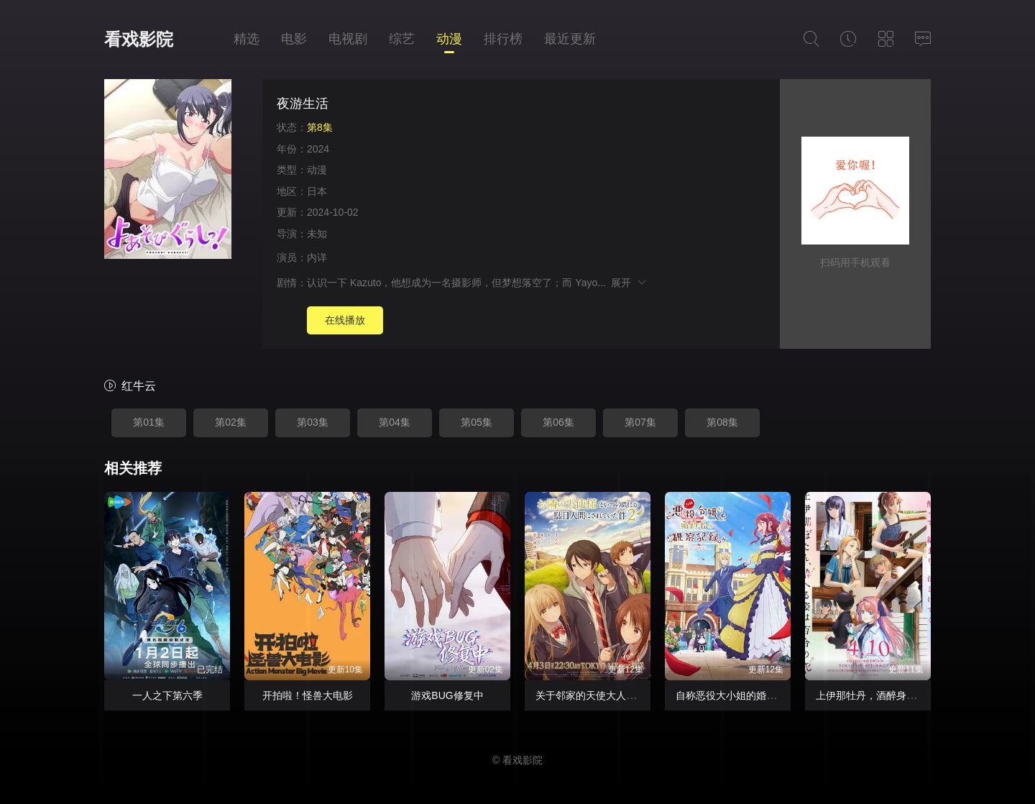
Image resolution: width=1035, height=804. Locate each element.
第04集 (394, 422)
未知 (317, 233)
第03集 (312, 422)
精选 (246, 39)
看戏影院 (138, 39)
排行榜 (503, 39)
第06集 (558, 422)
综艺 (402, 39)
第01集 (149, 422)
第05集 (476, 422)
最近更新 (570, 39)
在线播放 (345, 320)
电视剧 (347, 39)
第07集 (640, 422)
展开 (629, 282)
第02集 (231, 422)
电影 (294, 39)
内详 (317, 257)
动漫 (449, 39)
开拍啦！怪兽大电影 (307, 695)
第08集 (722, 422)
